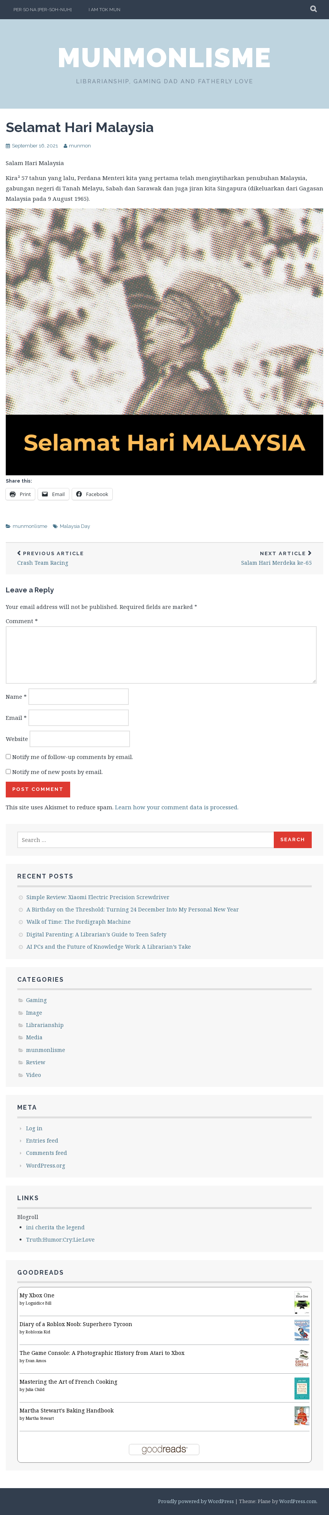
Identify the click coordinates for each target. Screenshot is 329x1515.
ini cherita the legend (55, 1227)
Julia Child (35, 1389)
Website (17, 739)
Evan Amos (36, 1360)
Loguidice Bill (38, 1303)
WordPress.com (297, 1501)
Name (16, 696)
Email (16, 717)
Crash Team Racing (85, 558)
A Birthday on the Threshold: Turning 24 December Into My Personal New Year (132, 909)
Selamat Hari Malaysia (80, 127)
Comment (22, 621)
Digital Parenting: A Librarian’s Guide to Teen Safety (96, 934)
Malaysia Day (75, 526)
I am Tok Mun (104, 9)
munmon (80, 146)
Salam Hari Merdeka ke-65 (244, 558)
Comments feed (46, 1152)
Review (35, 1062)
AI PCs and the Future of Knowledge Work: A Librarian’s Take (108, 946)
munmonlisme (164, 57)
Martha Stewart (40, 1418)
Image (34, 1012)
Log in (34, 1128)
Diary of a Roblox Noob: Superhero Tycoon (76, 1324)
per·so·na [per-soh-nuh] (42, 9)
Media (34, 1037)
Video (33, 1074)
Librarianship (45, 1025)
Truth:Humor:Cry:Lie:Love (60, 1239)
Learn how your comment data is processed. (177, 807)
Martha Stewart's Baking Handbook (67, 1410)
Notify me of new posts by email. (57, 772)
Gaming (36, 1000)
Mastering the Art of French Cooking (68, 1381)
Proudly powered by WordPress (196, 1501)
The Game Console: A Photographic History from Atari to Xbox (102, 1352)
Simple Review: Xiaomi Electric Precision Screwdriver (97, 897)
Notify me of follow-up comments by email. (72, 757)
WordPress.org (45, 1165)
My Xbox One (37, 1295)
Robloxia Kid (38, 1332)
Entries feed (42, 1140)
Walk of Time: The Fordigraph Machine (78, 921)
